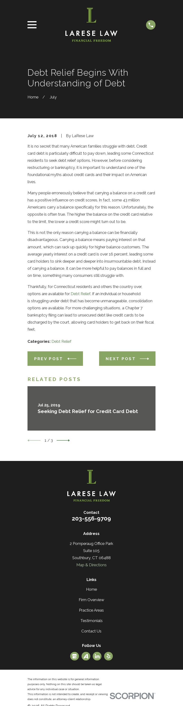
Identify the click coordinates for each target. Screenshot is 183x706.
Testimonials (91, 620)
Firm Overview (91, 599)
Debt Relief (80, 293)
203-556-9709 (91, 518)
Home (91, 589)
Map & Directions (91, 564)
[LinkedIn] (97, 656)
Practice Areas (91, 610)
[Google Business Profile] (74, 656)
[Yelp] (108, 656)
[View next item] (63, 440)
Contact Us (91, 631)
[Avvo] (85, 656)
